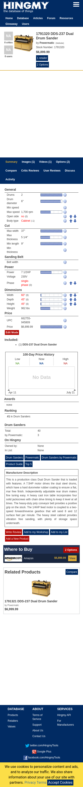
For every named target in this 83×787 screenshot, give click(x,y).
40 (39, 430)
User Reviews (52, 170)
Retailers (13, 720)
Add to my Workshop (36, 532)
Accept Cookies (60, 782)
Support (37, 724)
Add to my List (59, 532)
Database (23, 18)
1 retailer (42, 58)
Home (9, 18)
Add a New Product (17, 538)
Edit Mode (12, 332)
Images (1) (28, 161)
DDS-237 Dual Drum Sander (39, 344)
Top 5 (28, 464)
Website (59, 43)
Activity (10, 179)
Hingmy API (64, 715)
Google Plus (41, 751)
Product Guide (14, 464)
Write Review (13, 532)
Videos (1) (45, 161)
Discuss (70, 170)
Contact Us (38, 736)
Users (25, 24)
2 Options (42, 64)
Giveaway (11, 24)
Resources (66, 18)
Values (12, 726)
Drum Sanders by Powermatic (59, 457)
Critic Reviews (30, 170)
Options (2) (63, 161)
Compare (11, 170)
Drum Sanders (21, 416)
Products (13, 715)
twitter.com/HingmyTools (41, 745)
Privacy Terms (35, 782)
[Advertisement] (41, 114)
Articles (38, 18)
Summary (11, 161)
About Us (37, 730)
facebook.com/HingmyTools (41, 757)
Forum (51, 18)
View (72, 558)
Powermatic (32, 457)
